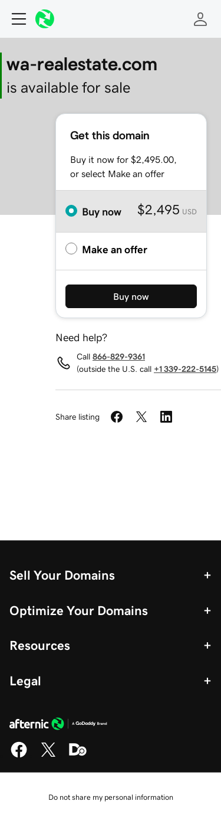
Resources (39, 645)
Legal (25, 680)
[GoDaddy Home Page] (58, 725)
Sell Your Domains (62, 574)
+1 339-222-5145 (185, 369)
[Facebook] (18, 755)
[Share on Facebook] (116, 416)
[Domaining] (77, 755)
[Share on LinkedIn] (166, 416)
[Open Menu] (14, 19)
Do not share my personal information (110, 797)
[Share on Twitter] (141, 416)
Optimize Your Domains (78, 610)
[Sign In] (200, 19)
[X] (48, 755)
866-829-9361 (119, 356)
